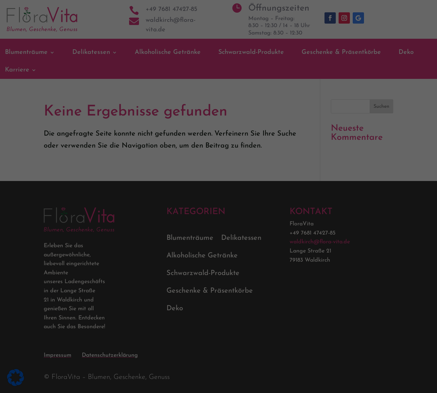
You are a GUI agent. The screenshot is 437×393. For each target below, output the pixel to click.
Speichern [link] (286, 321)
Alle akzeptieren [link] (151, 321)
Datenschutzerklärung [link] (124, 273)
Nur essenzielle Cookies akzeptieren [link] (218, 353)
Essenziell (243, 26)
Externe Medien (249, 90)
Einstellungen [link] (187, 285)
